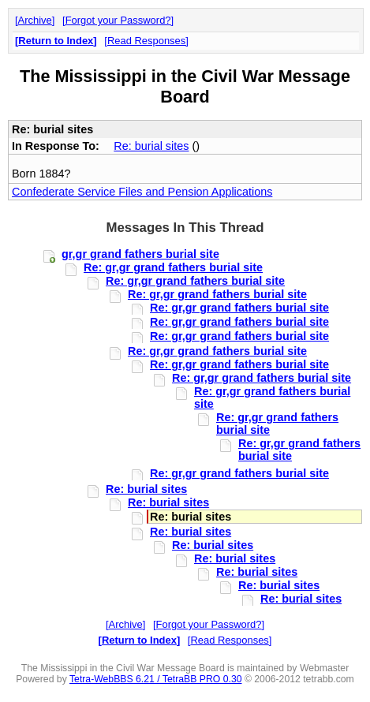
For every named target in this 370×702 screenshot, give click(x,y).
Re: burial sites (151, 146)
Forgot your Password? (118, 20)
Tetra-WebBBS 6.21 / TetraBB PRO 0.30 (155, 679)
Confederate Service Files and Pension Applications (142, 191)
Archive (35, 20)
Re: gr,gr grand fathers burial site (173, 267)
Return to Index (55, 41)
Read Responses (146, 41)
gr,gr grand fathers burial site (140, 254)
